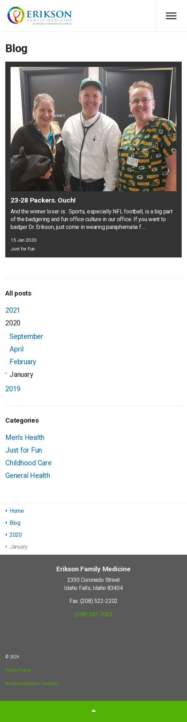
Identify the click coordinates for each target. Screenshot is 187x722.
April (17, 349)
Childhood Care (28, 463)
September (26, 336)
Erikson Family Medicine (39, 15)
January (21, 374)
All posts (18, 293)
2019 (12, 389)
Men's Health (24, 437)
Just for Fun (23, 248)
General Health (27, 475)
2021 (12, 310)
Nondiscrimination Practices (32, 683)
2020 (12, 323)
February (23, 361)
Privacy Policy (18, 670)
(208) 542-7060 (93, 614)
